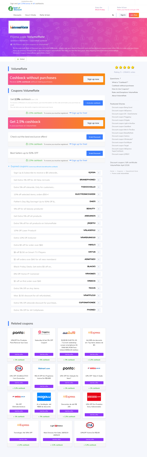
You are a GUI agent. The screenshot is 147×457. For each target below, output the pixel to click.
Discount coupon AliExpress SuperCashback (122, 150)
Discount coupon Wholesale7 (122, 139)
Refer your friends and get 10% (128, 10)
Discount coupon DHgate (121, 120)
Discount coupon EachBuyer (122, 142)
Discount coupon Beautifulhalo (122, 133)
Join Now (134, 15)
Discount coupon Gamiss (120, 136)
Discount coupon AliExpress (122, 110)
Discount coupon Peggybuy (121, 117)
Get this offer (19, 354)
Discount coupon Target (120, 145)
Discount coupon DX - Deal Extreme (124, 114)
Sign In (123, 15)
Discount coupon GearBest (121, 126)
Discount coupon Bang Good (122, 107)
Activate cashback (93, 102)
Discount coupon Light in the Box (123, 123)
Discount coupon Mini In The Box (123, 130)
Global (20, 59)
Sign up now (93, 79)
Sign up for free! (78, 113)
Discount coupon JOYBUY (120, 154)
